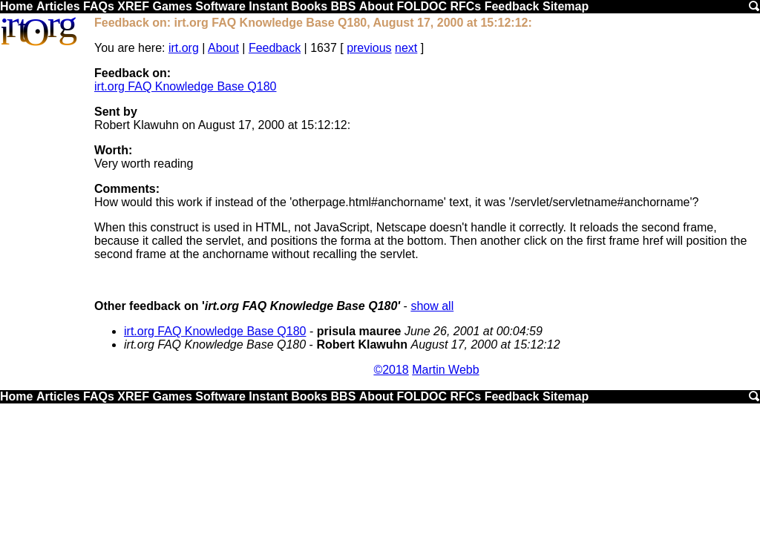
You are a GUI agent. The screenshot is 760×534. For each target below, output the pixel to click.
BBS (343, 6)
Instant (268, 6)
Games (171, 6)
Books (309, 6)
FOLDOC (421, 6)
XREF (133, 6)
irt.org (183, 48)
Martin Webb (445, 369)
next (406, 48)
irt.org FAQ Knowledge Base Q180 (185, 86)
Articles (58, 6)
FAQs (98, 6)
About (376, 6)
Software (220, 6)
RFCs (465, 6)
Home (16, 6)
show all (431, 306)
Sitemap (566, 6)
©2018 (390, 369)
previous (369, 48)
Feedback (512, 6)
